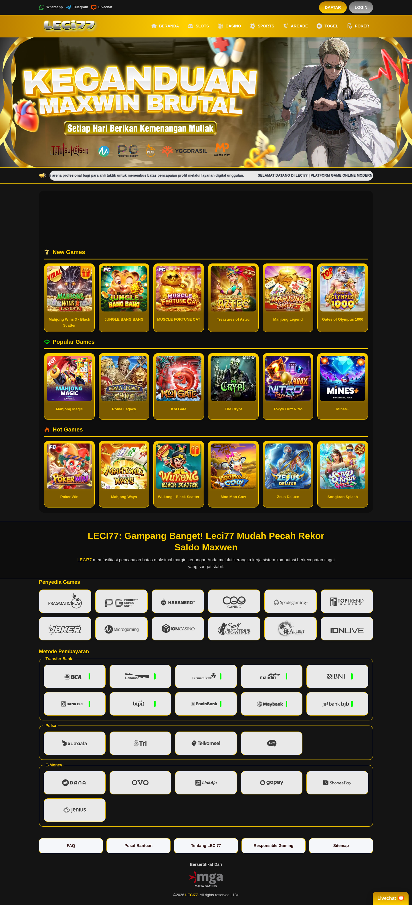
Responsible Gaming (273, 845)
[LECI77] (70, 26)
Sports (262, 26)
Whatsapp (51, 7)
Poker (358, 26)
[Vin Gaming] (206, 878)
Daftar (333, 7)
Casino (229, 26)
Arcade (295, 26)
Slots (198, 26)
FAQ (71, 845)
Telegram (77, 7)
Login (361, 7)
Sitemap (341, 845)
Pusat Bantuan (138, 845)
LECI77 (85, 559)
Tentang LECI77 (206, 845)
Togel (327, 26)
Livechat (101, 7)
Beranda (165, 26)
